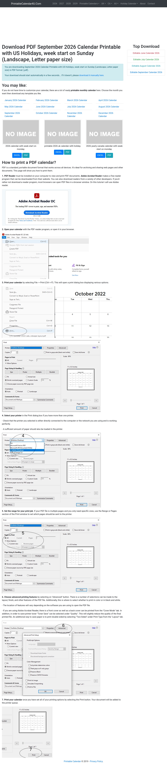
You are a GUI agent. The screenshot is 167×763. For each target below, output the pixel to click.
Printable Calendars (89, 3)
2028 (68, 3)
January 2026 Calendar (15, 100)
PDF (26, 155)
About (142, 3)
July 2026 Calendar (76, 106)
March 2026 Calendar (77, 100)
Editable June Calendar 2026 (146, 53)
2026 (54, 3)
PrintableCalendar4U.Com (26, 3)
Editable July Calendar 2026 (146, 59)
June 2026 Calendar (45, 106)
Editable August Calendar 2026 (146, 66)
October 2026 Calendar (46, 113)
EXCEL (17, 155)
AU (115, 3)
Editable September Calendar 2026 (146, 72)
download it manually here (91, 75)
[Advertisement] (80, 25)
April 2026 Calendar (108, 100)
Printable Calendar (72, 761)
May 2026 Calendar (14, 106)
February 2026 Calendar (47, 100)
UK (102, 3)
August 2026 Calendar (109, 106)
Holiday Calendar (128, 3)
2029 (75, 3)
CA (109, 3)
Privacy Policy (96, 761)
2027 (61, 3)
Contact (151, 3)
